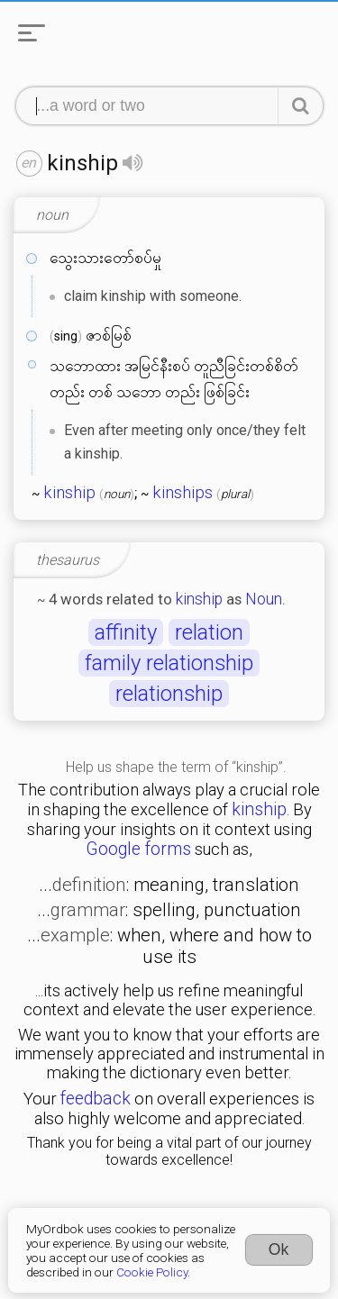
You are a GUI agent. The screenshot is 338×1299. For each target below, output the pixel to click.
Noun (263, 599)
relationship (169, 693)
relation (209, 632)
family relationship (169, 663)
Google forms (138, 849)
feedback (95, 1098)
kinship (69, 493)
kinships (182, 493)
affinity (126, 632)
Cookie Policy (151, 1272)
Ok (279, 1249)
